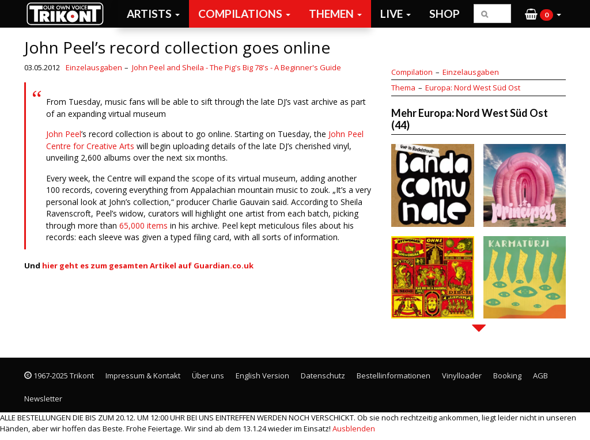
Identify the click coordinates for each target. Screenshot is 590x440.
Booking (507, 375)
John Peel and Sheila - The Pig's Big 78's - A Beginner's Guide (236, 67)
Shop (444, 13)
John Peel (63, 133)
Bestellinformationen (393, 375)
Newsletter (43, 398)
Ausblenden (353, 428)
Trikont (69, 13)
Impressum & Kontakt (142, 375)
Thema (403, 87)
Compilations (244, 13)
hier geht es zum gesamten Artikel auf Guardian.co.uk (148, 265)
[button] (543, 14)
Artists (153, 13)
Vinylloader (462, 375)
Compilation (412, 72)
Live (395, 13)
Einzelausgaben (94, 67)
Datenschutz (323, 375)
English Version (262, 375)
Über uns (208, 375)
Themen (335, 13)
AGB (540, 375)
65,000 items (143, 225)
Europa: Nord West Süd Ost (472, 87)
